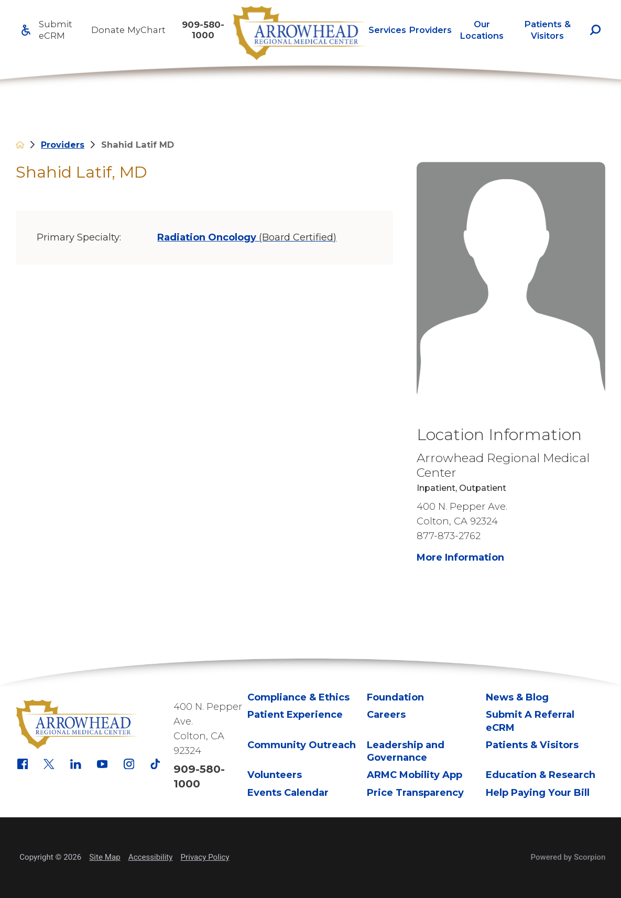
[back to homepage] (20, 144)
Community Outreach (301, 745)
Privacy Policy (205, 857)
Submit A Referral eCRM (530, 720)
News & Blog (517, 697)
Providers (430, 30)
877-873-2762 (449, 536)
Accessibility (150, 857)
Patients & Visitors (547, 30)
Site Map (104, 857)
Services (387, 30)
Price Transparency (415, 792)
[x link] (49, 764)
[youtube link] (102, 764)
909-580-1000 (203, 30)
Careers (386, 714)
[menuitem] (387, 30)
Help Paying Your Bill (538, 792)
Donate (108, 30)
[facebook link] (23, 764)
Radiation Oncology (246, 237)
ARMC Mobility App (414, 775)
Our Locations (482, 30)
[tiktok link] (155, 764)
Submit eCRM (55, 30)
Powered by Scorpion (567, 857)
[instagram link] (129, 764)
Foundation (395, 697)
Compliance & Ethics (298, 697)
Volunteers (274, 775)
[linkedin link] (76, 764)
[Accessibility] (26, 30)
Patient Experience (295, 714)
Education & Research (540, 775)
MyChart (146, 30)
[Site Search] (595, 30)
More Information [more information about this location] (460, 557)
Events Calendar (288, 792)
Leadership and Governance (405, 751)
